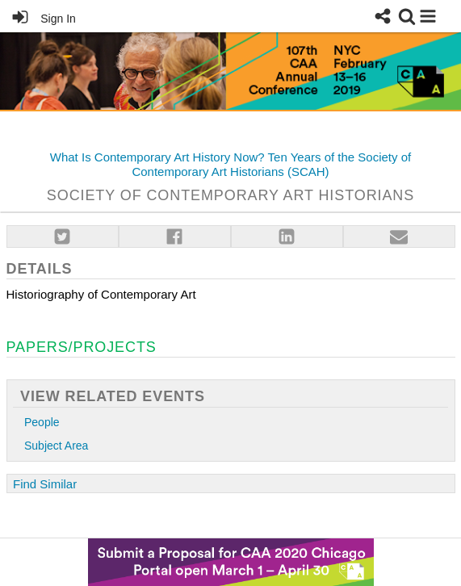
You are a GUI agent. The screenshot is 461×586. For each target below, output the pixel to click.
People (42, 422)
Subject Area (56, 446)
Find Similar (45, 484)
